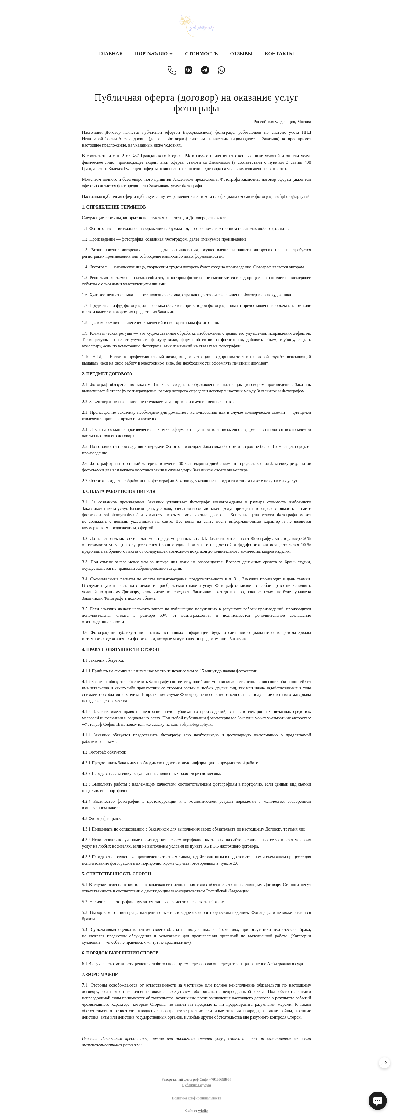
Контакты (279, 53)
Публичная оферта (196, 1087)
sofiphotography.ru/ (292, 196)
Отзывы (241, 53)
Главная (110, 53)
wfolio (203, 1113)
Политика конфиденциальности (196, 1101)
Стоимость (201, 53)
